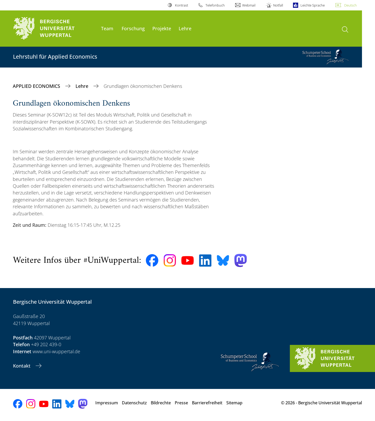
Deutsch (350, 5)
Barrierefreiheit (207, 403)
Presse (181, 403)
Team (107, 28)
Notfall (278, 5)
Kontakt (22, 366)
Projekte (161, 28)
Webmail (248, 5)
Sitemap (234, 403)
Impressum (106, 403)
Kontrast (181, 5)
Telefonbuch (215, 5)
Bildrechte (161, 403)
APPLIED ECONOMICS (37, 86)
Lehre (185, 28)
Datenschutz (134, 403)
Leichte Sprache (313, 5)
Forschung (133, 28)
